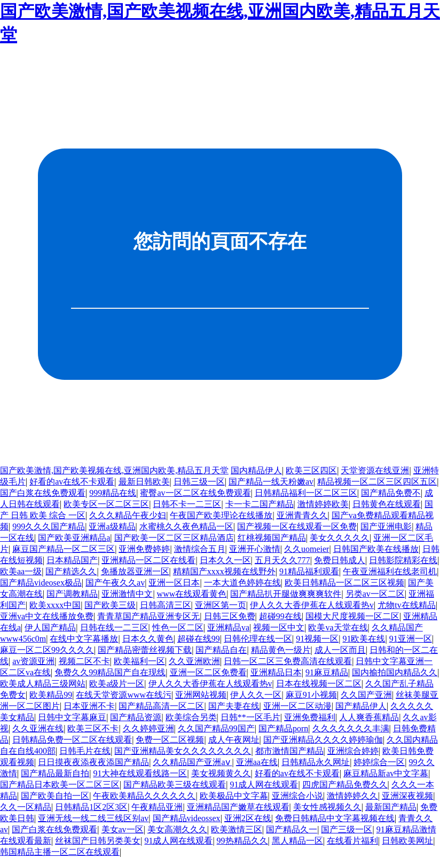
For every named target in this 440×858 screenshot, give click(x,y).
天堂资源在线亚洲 (375, 470)
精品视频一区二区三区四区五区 (377, 481)
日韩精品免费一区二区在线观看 (72, 739)
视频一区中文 (278, 627)
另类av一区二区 (375, 593)
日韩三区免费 (229, 616)
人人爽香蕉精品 (369, 717)
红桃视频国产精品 (272, 537)
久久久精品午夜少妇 (127, 515)
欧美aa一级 (21, 571)
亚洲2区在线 (247, 818)
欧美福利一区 (139, 661)
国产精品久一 (291, 829)
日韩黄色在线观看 (386, 504)
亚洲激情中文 (127, 593)
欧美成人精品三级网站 (42, 683)
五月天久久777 (282, 560)
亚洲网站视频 (200, 694)
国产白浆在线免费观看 (42, 492)
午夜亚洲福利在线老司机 (390, 571)
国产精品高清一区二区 (161, 706)
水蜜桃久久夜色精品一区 (186, 526)
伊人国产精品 (50, 627)
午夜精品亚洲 (157, 807)
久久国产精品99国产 (216, 728)
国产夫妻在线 (234, 706)
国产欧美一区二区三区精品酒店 (174, 537)
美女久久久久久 (340, 537)
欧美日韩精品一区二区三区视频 (344, 582)
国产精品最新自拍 (55, 773)
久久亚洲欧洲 (194, 661)
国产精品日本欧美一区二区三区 (60, 784)
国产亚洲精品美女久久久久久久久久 (182, 750)
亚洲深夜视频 (407, 795)
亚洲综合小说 (297, 795)
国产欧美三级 (110, 605)
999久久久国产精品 (48, 526)
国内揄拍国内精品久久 (394, 672)
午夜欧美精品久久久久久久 (144, 795)
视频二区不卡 (84, 661)
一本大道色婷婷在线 (242, 582)
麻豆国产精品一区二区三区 (63, 548)
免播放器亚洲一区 (135, 571)
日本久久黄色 (148, 638)
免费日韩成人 (339, 560)
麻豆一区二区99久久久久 (47, 649)
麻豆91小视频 (311, 694)
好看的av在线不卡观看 (71, 481)
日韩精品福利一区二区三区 (306, 492)
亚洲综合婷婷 (353, 750)
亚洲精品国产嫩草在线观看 (238, 807)
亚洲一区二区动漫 (297, 706)
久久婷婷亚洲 (148, 728)
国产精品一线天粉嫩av (271, 481)
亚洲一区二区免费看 (208, 672)
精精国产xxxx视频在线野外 (224, 571)
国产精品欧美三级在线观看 (174, 784)
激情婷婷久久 (352, 795)
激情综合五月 (199, 548)
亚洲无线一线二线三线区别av (93, 818)
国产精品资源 (135, 717)
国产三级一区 (346, 829)
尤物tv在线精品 (406, 605)
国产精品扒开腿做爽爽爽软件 (285, 593)
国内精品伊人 (256, 470)
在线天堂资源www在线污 (123, 694)
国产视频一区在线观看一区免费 (297, 526)
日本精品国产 (72, 560)
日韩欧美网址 (407, 840)
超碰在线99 (198, 638)
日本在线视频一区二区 (319, 683)
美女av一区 (122, 829)
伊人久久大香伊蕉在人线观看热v (312, 605)
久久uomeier (306, 548)
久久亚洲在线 (38, 728)
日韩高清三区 (165, 605)
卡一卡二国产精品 (259, 504)
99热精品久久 (242, 840)
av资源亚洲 (33, 661)
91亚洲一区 (410, 638)
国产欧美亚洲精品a (74, 537)
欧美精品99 (50, 694)
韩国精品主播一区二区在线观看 (60, 851)
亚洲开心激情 (254, 548)
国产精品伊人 (361, 706)
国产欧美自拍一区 (55, 795)
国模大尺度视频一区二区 (352, 616)
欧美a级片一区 (116, 683)
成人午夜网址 (234, 739)
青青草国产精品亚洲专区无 (148, 616)
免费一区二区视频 (170, 739)
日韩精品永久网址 (315, 762)
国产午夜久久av (115, 582)
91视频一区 (317, 638)
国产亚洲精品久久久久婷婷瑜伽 (323, 739)
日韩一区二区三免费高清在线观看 (288, 661)
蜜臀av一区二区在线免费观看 (195, 492)
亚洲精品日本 (276, 672)
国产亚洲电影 (386, 526)
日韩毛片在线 (85, 750)
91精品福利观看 (309, 571)
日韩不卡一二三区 (187, 504)
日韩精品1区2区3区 (91, 807)
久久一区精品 (25, 807)
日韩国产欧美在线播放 (376, 548)
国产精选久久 (71, 571)
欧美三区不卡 (93, 728)
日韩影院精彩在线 (403, 560)
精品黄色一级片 (281, 649)
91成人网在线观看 (264, 784)
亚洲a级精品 (112, 526)
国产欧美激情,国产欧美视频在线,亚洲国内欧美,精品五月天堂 (114, 470)
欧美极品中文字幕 (234, 795)
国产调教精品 (72, 593)
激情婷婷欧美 (323, 504)
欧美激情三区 (236, 829)
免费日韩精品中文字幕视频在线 (335, 818)
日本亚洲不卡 (89, 706)
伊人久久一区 (255, 694)
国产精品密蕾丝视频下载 (145, 649)
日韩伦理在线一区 (258, 638)
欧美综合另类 (191, 717)
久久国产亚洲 (366, 694)
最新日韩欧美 (144, 481)
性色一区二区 (177, 627)
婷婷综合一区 (379, 762)
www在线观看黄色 (192, 593)
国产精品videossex (187, 818)
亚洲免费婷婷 (144, 548)
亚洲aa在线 (257, 762)
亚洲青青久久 (302, 515)
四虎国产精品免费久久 (345, 784)
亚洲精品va (228, 627)
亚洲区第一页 (220, 605)
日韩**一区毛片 (250, 717)
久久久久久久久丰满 (350, 728)
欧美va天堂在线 (337, 627)
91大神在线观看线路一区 (140, 773)
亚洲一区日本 (174, 582)
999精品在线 (112, 492)
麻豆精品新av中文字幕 (385, 773)
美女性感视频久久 (327, 807)
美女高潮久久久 (177, 829)
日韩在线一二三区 (114, 627)
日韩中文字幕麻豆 (72, 717)
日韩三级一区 (199, 481)
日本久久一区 (225, 560)
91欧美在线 (363, 638)
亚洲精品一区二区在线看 (148, 560)
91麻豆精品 (326, 672)
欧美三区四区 (311, 470)
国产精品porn (283, 728)
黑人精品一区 (297, 840)
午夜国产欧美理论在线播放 (221, 515)
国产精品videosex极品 (41, 582)
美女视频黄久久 (221, 773)
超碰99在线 (280, 616)
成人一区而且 (340, 649)
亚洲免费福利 (309, 717)
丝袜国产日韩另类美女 (97, 840)
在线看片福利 (352, 840)
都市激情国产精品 (289, 750)
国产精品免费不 (391, 492)
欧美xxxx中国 (55, 605)
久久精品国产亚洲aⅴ (192, 762)
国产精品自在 (221, 649)
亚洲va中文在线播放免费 (46, 616)
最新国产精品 (391, 807)
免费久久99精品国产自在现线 (110, 672)
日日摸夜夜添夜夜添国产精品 (93, 762)
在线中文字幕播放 (84, 638)
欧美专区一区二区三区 (106, 504)
